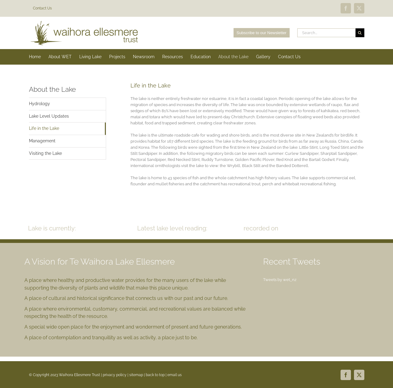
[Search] (359, 32)
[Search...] (326, 32)
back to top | (156, 375)
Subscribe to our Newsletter (262, 32)
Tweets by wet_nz (279, 279)
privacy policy (115, 375)
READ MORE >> (343, 228)
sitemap (136, 375)
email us (174, 375)
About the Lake (52, 89)
